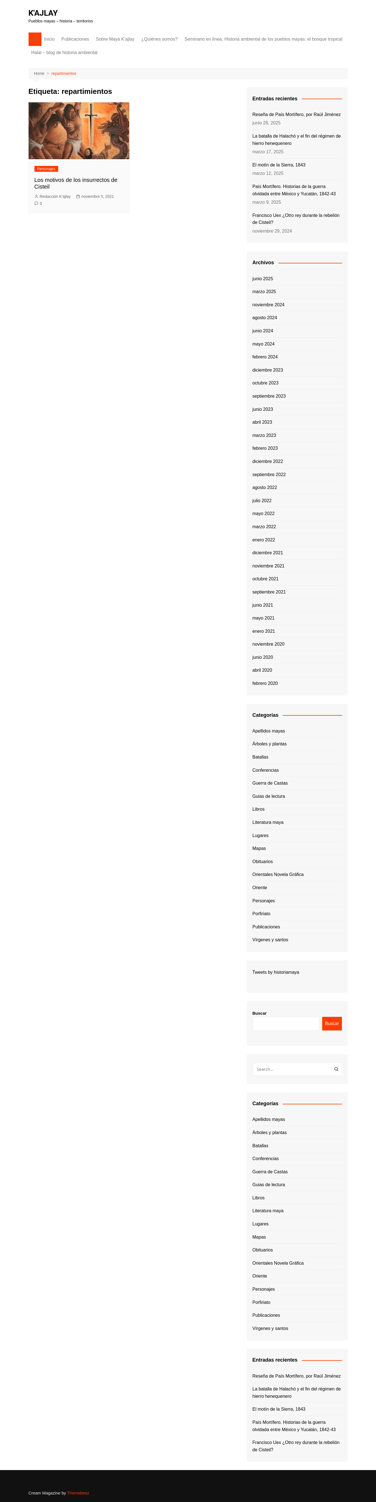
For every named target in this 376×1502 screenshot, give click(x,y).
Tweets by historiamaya (276, 972)
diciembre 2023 (268, 370)
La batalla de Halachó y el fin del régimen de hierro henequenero (297, 140)
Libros (259, 809)
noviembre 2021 (269, 566)
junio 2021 (263, 605)
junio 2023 (263, 409)
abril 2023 (262, 422)
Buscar (260, 1013)
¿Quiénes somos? (159, 39)
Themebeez (78, 1493)
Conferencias (266, 770)
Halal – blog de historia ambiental (64, 52)
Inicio (49, 39)
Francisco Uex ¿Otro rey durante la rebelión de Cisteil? (296, 219)
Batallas (260, 757)
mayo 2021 (264, 618)
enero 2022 (264, 539)
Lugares (261, 835)
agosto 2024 (265, 317)
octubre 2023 (266, 383)
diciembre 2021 (268, 552)
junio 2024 (263, 330)
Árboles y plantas (270, 743)
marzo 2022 (264, 526)
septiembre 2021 (269, 592)
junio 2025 (263, 278)
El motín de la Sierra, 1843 (279, 165)
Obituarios (263, 861)
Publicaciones (75, 39)
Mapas (259, 848)
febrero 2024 (265, 356)
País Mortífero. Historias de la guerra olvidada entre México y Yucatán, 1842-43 (294, 190)
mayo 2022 (264, 513)
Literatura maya (268, 822)
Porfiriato (261, 913)
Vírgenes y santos (270, 939)
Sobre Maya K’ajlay (115, 39)
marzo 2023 (264, 435)
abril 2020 (262, 670)
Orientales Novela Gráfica (278, 874)
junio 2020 (263, 657)
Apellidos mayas (269, 731)
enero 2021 (264, 631)
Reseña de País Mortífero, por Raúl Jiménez (297, 114)
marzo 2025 (264, 291)
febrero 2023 (265, 448)
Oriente (260, 887)
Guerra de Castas (270, 783)
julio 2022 (262, 500)
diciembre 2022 (268, 461)
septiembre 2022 (269, 474)
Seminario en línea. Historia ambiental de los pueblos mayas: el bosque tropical (263, 39)
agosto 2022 (265, 487)
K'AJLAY (43, 13)
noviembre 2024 (269, 304)
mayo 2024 (264, 344)
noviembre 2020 (269, 644)
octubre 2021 (266, 578)
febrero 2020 (265, 683)
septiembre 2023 (269, 396)
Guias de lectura (269, 796)
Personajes (46, 169)
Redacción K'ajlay (55, 196)
